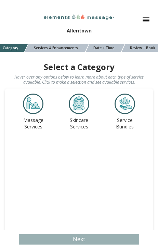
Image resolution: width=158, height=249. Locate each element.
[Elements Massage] (79, 16)
